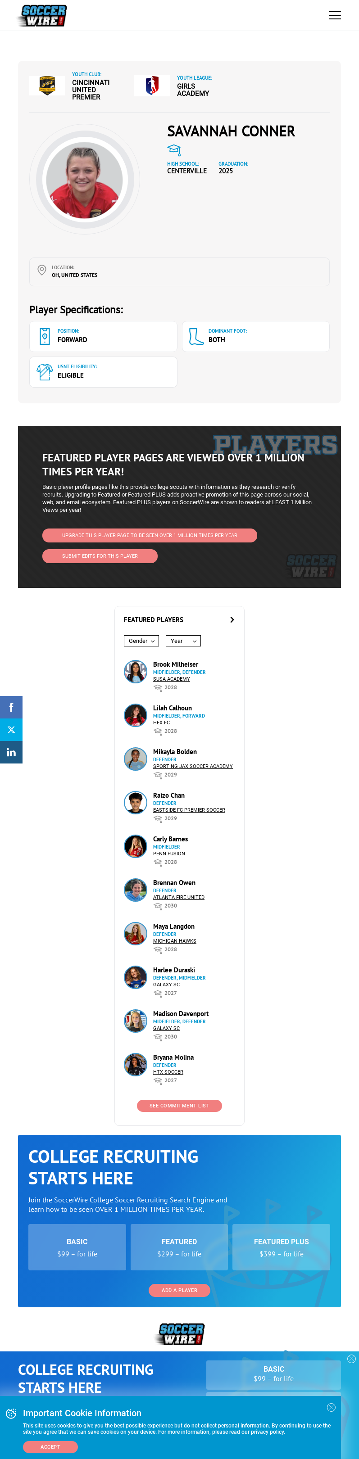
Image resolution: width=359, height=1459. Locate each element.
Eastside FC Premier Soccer (189, 810)
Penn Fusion (169, 854)
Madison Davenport (181, 1013)
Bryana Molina (173, 1057)
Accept (50, 1447)
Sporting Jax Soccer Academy (193, 766)
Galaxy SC (166, 985)
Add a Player (179, 1290)
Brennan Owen (174, 882)
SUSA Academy (171, 679)
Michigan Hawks (174, 941)
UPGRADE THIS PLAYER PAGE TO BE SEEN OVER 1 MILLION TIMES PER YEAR (149, 535)
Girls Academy (193, 90)
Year (176, 640)
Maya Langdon (174, 926)
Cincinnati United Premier (90, 90)
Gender (138, 640)
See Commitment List (180, 1106)
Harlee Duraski (174, 970)
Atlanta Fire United (178, 897)
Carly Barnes (170, 839)
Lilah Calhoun (172, 708)
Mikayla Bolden (175, 751)
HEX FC (161, 723)
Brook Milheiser (175, 664)
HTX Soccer (168, 1072)
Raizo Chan (169, 795)
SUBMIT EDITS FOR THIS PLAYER (100, 556)
